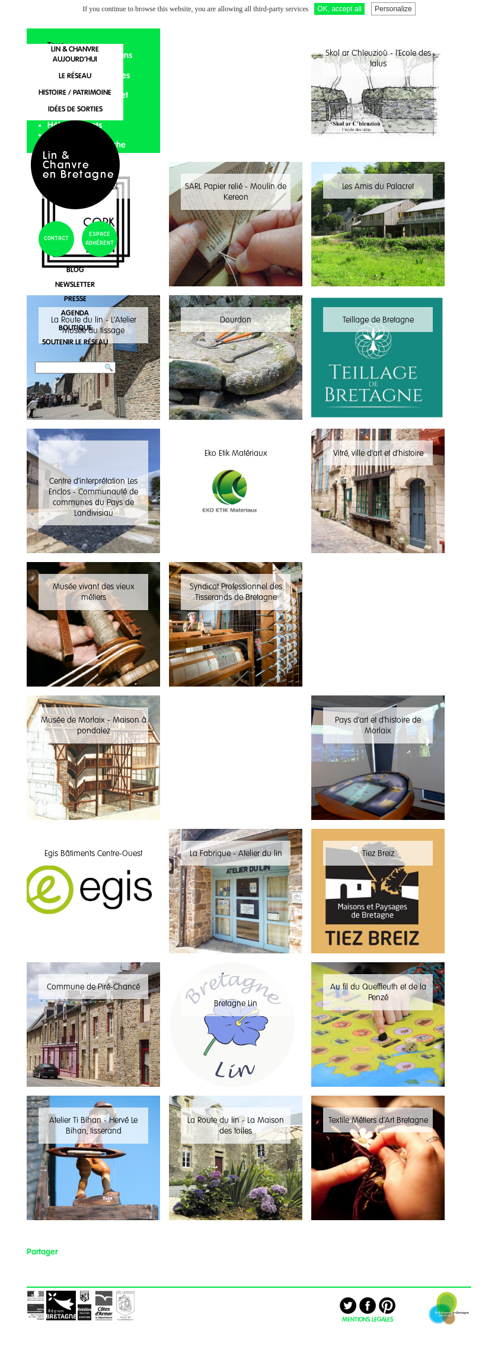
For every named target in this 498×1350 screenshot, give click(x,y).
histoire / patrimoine (75, 92)
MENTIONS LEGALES (367, 1319)
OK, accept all (339, 9)
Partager (42, 1251)
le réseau (75, 75)
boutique (75, 327)
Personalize (393, 9)
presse (75, 298)
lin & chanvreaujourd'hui (75, 53)
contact (56, 238)
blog (75, 269)
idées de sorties (75, 108)
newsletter (75, 284)
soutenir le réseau (75, 341)
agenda (75, 312)
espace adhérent (99, 239)
